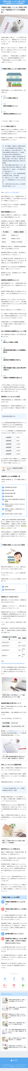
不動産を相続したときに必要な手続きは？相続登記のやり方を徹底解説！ (14, 3)
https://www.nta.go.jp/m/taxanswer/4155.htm (13, 666)
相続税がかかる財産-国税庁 (12, 195)
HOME (14, 1063)
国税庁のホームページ (17, 733)
